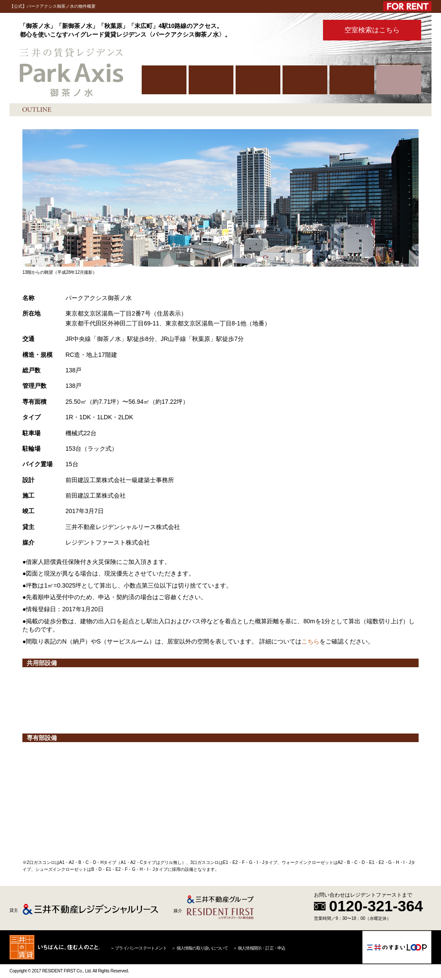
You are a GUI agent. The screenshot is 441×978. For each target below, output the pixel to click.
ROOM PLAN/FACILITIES (305, 79)
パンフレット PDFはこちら (295, 30)
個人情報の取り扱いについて (202, 948)
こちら (310, 641)
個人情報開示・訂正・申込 (261, 948)
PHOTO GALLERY (351, 79)
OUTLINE (398, 79)
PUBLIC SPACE (211, 79)
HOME (164, 79)
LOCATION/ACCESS (258, 79)
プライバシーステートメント (141, 948)
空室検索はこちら (372, 30)
